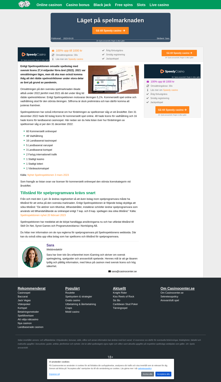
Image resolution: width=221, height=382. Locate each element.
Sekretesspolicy (169, 296)
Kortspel (22, 308)
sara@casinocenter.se (124, 271)
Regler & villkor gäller (118, 41)
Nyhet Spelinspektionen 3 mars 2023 (48, 175)
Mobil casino (72, 311)
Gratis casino (72, 300)
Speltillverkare (26, 315)
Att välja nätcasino (28, 319)
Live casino (159, 5)
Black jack (102, 5)
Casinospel (24, 292)
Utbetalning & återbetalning (80, 304)
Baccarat (23, 296)
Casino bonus (78, 5)
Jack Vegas (24, 300)
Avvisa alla (147, 374)
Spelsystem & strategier (78, 296)
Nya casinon (25, 323)
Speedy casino (75, 59)
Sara (167, 38)
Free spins (124, 5)
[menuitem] (49, 5)
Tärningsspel (120, 308)
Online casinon (49, 5)
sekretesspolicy (144, 368)
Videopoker (24, 304)
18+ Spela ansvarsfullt (103, 41)
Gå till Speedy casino (110, 30)
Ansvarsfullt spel (169, 300)
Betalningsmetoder (28, 311)
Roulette (70, 292)
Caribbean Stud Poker (125, 304)
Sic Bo (116, 300)
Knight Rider (120, 292)
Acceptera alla (163, 374)
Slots (141, 5)
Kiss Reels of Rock (123, 296)
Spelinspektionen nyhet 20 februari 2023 (43, 215)
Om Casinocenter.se (171, 292)
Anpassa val (54, 374)
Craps (68, 308)
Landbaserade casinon (30, 327)
